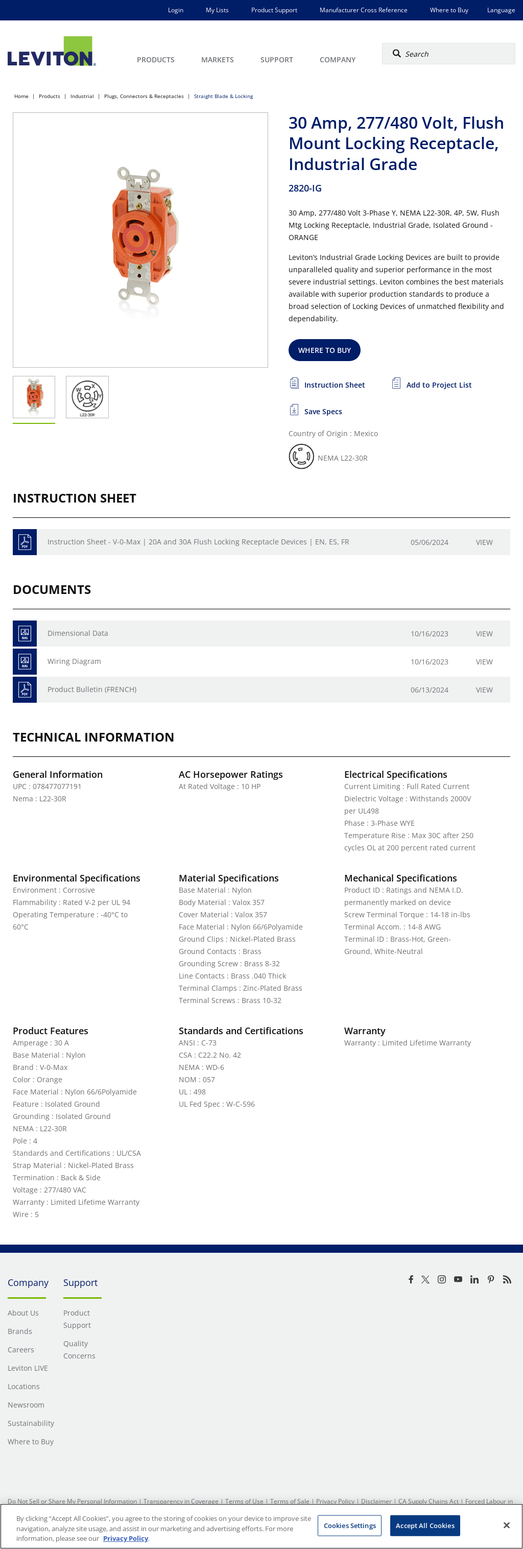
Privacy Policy (335, 1501)
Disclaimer (376, 1501)
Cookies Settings (350, 1525)
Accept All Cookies (425, 1525)
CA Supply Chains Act (428, 1501)
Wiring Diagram (74, 661)
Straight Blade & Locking (223, 96)
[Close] (506, 1525)
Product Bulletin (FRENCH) (91, 689)
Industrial (82, 96)
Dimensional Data (77, 633)
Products (49, 96)
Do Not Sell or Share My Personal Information (72, 1501)
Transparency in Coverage (181, 1501)
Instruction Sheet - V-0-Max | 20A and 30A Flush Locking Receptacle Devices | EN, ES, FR (198, 541)
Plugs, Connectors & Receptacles (144, 96)
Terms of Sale (290, 1501)
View (484, 542)
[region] (261, 1526)
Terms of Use (244, 1501)
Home (21, 96)
